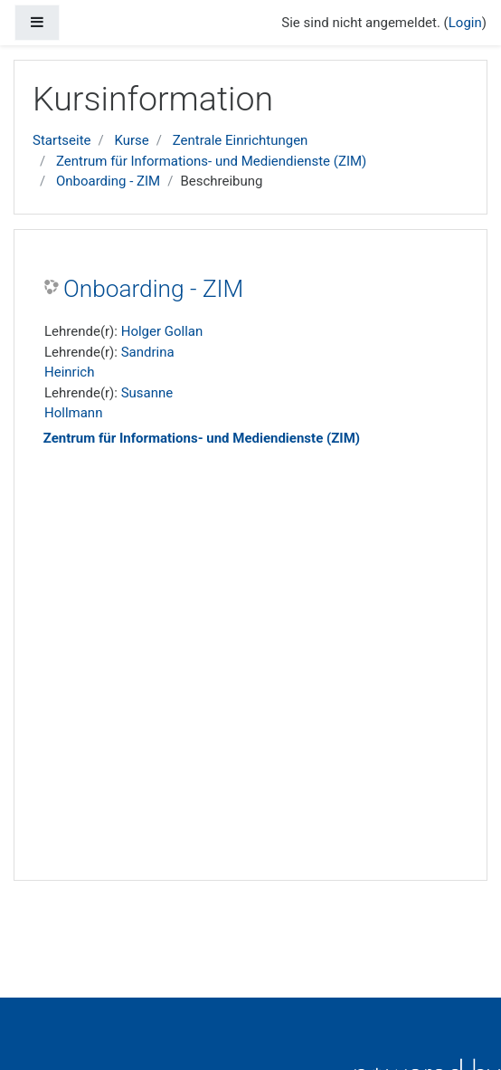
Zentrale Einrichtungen (240, 140)
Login (465, 22)
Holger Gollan (162, 331)
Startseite (62, 140)
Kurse (131, 140)
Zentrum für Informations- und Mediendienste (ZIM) (211, 161)
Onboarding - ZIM (108, 181)
